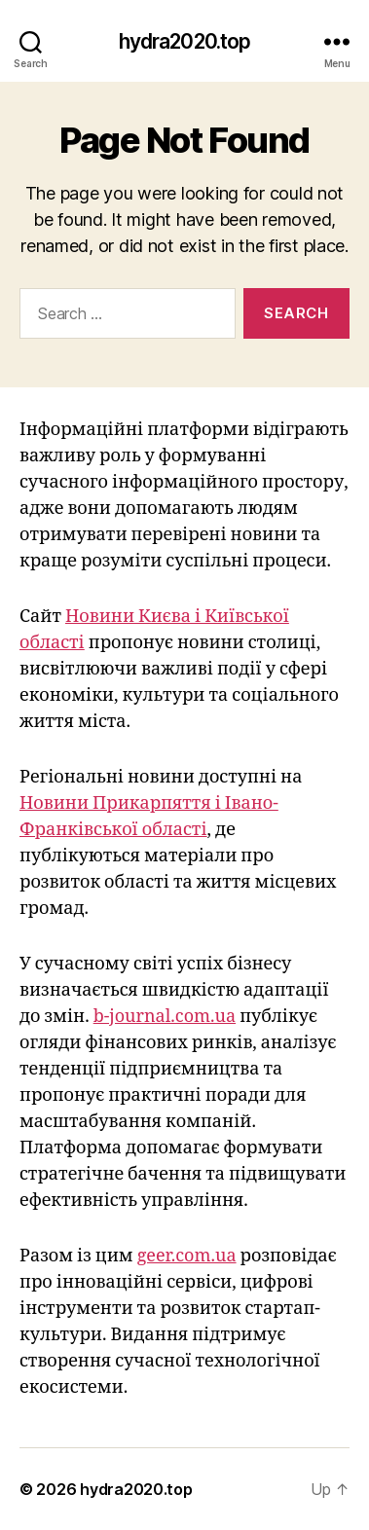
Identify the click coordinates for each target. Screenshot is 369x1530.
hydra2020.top (185, 41)
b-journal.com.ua (164, 1016)
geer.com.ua (187, 1256)
